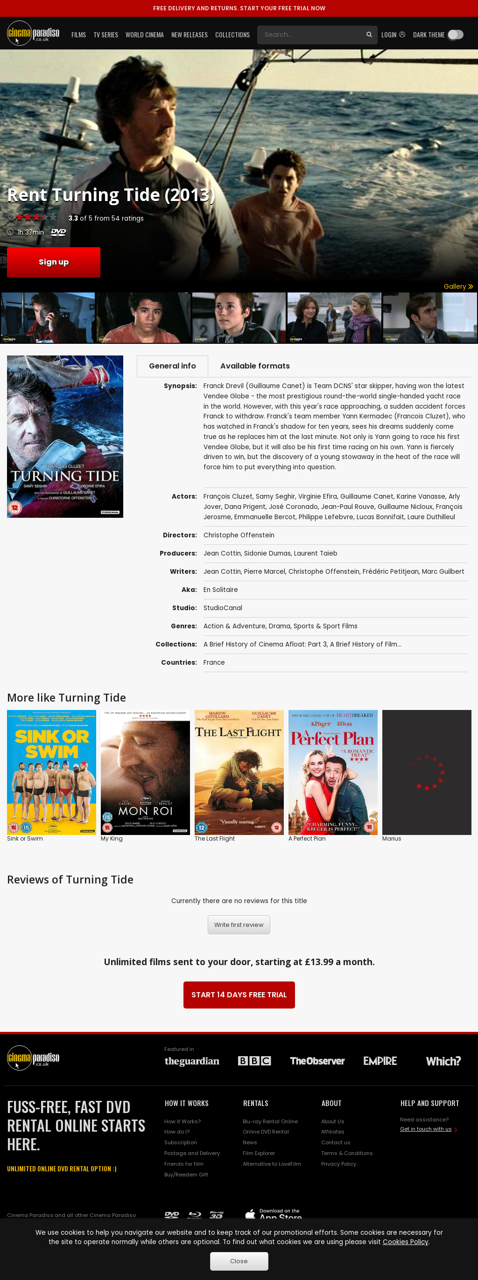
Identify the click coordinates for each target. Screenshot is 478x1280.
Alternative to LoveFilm (272, 1164)
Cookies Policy (406, 1242)
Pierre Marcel (264, 571)
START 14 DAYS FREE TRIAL (239, 994)
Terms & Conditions (347, 1153)
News (250, 1142)
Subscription (180, 1142)
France (214, 662)
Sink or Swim (25, 838)
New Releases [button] (189, 34)
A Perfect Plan (307, 838)
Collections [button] (232, 34)
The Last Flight (215, 838)
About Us (332, 1121)
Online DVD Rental (266, 1131)
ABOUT (332, 1103)
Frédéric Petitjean (391, 571)
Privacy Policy (338, 1164)
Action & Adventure (235, 626)
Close (239, 1261)
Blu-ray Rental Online (270, 1121)
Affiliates (332, 1131)
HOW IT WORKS (187, 1103)
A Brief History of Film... (365, 644)
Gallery (458, 286)
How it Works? (182, 1121)
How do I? (177, 1131)
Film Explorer (259, 1153)
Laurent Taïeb (315, 553)
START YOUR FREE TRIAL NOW (239, 8)
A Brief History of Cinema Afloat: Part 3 (265, 644)
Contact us (336, 1142)
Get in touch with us (426, 1129)
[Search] (309, 35)
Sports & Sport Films (326, 626)
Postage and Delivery (192, 1153)
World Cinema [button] (145, 34)
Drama (279, 626)
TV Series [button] (105, 34)
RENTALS (255, 1103)
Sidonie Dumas (267, 553)
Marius (391, 838)
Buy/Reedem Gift (186, 1174)
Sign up (54, 262)
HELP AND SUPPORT (430, 1103)
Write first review (239, 925)
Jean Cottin (222, 553)
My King (112, 838)
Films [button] (78, 34)
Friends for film (184, 1164)
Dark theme (429, 34)
